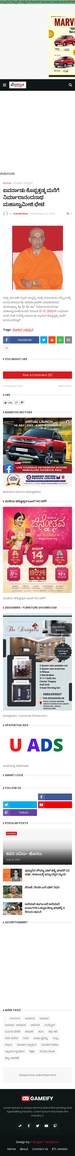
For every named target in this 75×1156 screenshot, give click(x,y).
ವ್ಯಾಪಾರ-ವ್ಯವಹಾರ (14, 1051)
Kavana (15, 1018)
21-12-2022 (46, 311)
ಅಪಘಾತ (30, 1018)
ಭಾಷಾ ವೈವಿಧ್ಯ (41, 1038)
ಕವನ (40, 1031)
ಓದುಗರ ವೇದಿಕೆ (12, 1031)
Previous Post (13, 386)
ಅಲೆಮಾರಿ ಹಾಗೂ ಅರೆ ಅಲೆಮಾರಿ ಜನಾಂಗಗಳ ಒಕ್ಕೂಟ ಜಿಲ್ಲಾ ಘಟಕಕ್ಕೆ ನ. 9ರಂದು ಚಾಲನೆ (45, 908)
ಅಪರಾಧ (44, 1018)
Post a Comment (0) (37, 375)
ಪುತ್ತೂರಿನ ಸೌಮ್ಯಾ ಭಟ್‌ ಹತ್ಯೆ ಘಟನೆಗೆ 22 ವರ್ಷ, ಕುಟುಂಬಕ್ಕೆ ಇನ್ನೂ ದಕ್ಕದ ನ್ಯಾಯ (47, 872)
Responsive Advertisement (37, 1075)
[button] (4, 85)
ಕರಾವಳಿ (29, 1031)
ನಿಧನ (26, 1038)
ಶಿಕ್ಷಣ (32, 1051)
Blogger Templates (46, 1142)
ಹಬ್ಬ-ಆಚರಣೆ (12, 1058)
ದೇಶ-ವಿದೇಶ (11, 1038)
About (24, 1149)
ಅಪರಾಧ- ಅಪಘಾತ (15, 1025)
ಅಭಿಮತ (35, 1025)
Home (7, 183)
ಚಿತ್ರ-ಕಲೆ (52, 1031)
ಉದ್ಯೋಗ (50, 1025)
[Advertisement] (37, 134)
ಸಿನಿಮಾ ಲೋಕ (47, 1051)
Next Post (64, 386)
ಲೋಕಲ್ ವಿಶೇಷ (49, 1045)
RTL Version (60, 1149)
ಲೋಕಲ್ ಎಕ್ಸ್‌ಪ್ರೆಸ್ (23, 183)
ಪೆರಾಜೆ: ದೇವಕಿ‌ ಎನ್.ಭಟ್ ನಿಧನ (42, 887)
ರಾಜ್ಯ (55, 1038)
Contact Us (40, 1149)
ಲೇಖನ (8, 1045)
